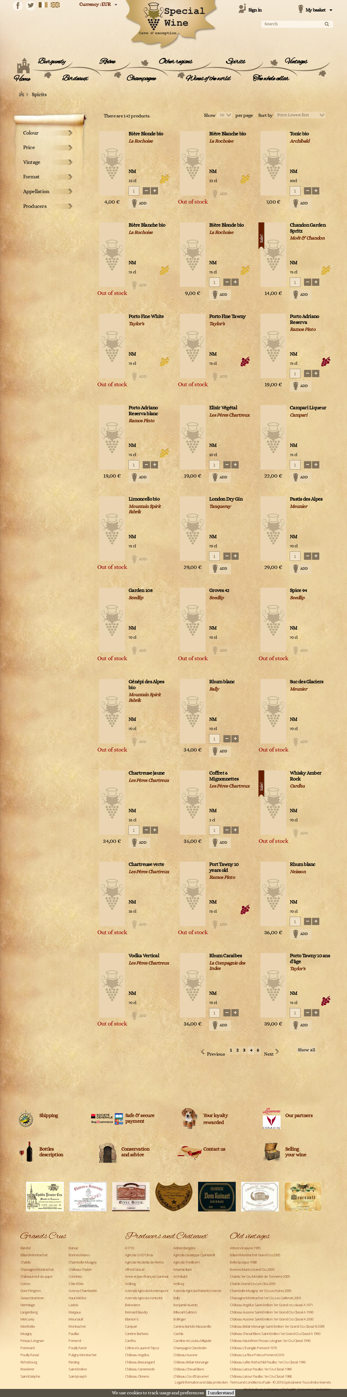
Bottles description (51, 1152)
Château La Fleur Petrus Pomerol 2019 (257, 1354)
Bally (176, 1297)
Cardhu (130, 1340)
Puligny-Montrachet (82, 1354)
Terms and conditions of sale (250, 1382)
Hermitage (27, 1304)
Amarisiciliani (182, 1269)
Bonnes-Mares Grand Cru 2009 (252, 1269)
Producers (35, 206)
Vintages (296, 62)
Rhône (107, 62)
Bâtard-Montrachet (34, 1254)
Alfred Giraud (134, 1269)
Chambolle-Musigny (82, 1262)
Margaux (75, 1312)
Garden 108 (140, 590)
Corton (25, 1283)
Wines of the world (208, 79)
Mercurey (27, 1319)
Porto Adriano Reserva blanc (143, 411)
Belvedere (132, 1304)
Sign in (255, 10)
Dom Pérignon (30, 1290)
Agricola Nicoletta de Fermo (144, 1262)
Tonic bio (299, 134)
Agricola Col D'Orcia (139, 1254)
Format (31, 177)
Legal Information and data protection (201, 1382)
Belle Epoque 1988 (243, 1262)
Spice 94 (298, 590)
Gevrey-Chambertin (83, 1290)
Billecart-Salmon (184, 1312)
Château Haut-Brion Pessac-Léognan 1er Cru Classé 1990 (270, 1340)
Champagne (141, 79)
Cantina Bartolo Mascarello (192, 1326)
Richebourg (28, 1362)
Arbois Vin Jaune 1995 (245, 1248)
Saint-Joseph (77, 1376)
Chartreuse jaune (146, 773)
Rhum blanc (222, 682)
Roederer (27, 1369)
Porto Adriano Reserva (304, 319)
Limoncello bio (143, 499)
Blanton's (131, 1319)
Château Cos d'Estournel (190, 1376)
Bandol (25, 1248)
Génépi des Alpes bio (146, 685)
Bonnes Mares (79, 1254)
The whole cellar (271, 79)
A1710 (129, 1248)
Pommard (27, 1347)
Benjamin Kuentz (185, 1304)
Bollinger (179, 1319)
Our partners (298, 1115)
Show (209, 115)
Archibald (180, 1276)
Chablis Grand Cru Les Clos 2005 (252, 1283)
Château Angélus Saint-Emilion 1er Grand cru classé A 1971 (271, 1304)
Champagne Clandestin (189, 1347)
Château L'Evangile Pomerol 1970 (253, 1347)
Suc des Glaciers (306, 682)
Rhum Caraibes (225, 956)
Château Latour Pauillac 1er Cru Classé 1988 (260, 1376)
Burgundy (51, 62)
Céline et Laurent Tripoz (142, 1347)
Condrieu (75, 1276)
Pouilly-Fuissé (29, 1354)
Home (22, 79)
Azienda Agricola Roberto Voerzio (197, 1290)
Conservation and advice (135, 1152)
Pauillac (74, 1333)
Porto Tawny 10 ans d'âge (310, 959)
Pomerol (75, 1340)
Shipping (48, 1115)
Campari (131, 1326)
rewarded (213, 1122)
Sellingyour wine (295, 1152)
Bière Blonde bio (145, 134)
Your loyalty (215, 1115)
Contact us (214, 1149)
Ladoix (73, 1304)
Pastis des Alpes (306, 499)
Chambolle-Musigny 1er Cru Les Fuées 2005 (260, 1290)
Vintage (31, 162)
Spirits (235, 62)
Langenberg (29, 1312)
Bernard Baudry (136, 1312)
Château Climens (137, 1376)
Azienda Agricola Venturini (143, 1297)
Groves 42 (219, 590)
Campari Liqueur (308, 408)
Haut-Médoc (78, 1297)
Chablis (25, 1262)
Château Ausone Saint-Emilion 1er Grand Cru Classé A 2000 (271, 1319)
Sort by (265, 115)
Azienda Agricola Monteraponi (146, 1290)
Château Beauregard (140, 1362)
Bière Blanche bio (227, 134)
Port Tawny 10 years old (224, 867)
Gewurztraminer (32, 1297)
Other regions (175, 62)
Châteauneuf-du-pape (36, 1276)
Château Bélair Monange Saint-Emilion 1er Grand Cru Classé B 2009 (277, 1326)
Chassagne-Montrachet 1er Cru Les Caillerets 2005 (265, 1297)
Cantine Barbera (136, 1333)
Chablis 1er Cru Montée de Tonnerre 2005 (259, 1276)
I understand (221, 1393)
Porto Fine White (146, 316)
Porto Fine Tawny (227, 316)
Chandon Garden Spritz (307, 228)
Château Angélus (137, 1354)
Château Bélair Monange (190, 1362)
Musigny (26, 1333)
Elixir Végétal (223, 408)
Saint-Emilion (78, 1369)
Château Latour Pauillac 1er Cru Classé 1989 (260, 1369)
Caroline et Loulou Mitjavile (192, 1340)
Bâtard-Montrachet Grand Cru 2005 (255, 1254)
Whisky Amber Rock (305, 776)
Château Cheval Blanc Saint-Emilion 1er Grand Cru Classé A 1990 (275, 1333)
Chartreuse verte (146, 864)
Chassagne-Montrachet (37, 1269)
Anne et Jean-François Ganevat (146, 1276)
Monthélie (27, 1326)
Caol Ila (178, 1333)
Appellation (36, 191)
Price (29, 147)
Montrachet (77, 1326)
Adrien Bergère (184, 1248)
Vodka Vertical (143, 956)
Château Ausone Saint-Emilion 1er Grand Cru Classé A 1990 (271, 1312)
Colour (31, 133)
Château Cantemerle (140, 1369)
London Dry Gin (225, 499)
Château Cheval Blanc (188, 1369)
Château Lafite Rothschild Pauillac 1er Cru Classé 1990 (267, 1362)
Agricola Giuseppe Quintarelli (194, 1254)
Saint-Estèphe (30, 1376)
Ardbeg (130, 1283)
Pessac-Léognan (32, 1340)
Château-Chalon (80, 1269)
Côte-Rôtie (76, 1283)
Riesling (74, 1362)
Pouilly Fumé (77, 1347)
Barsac (73, 1248)
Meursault (76, 1319)
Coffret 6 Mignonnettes (223, 776)
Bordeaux (75, 79)
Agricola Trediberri (186, 1262)
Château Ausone (185, 1354)
